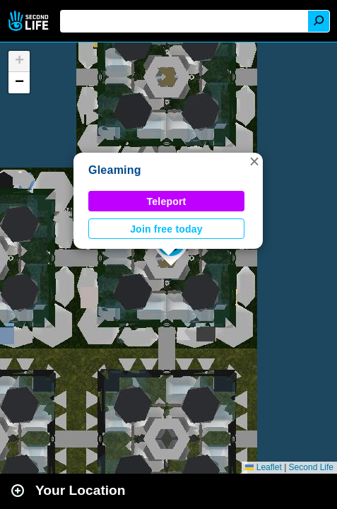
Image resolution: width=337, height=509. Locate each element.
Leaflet (263, 467)
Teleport (167, 201)
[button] (254, 161)
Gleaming (114, 170)
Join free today (166, 229)
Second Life (30, 21)
